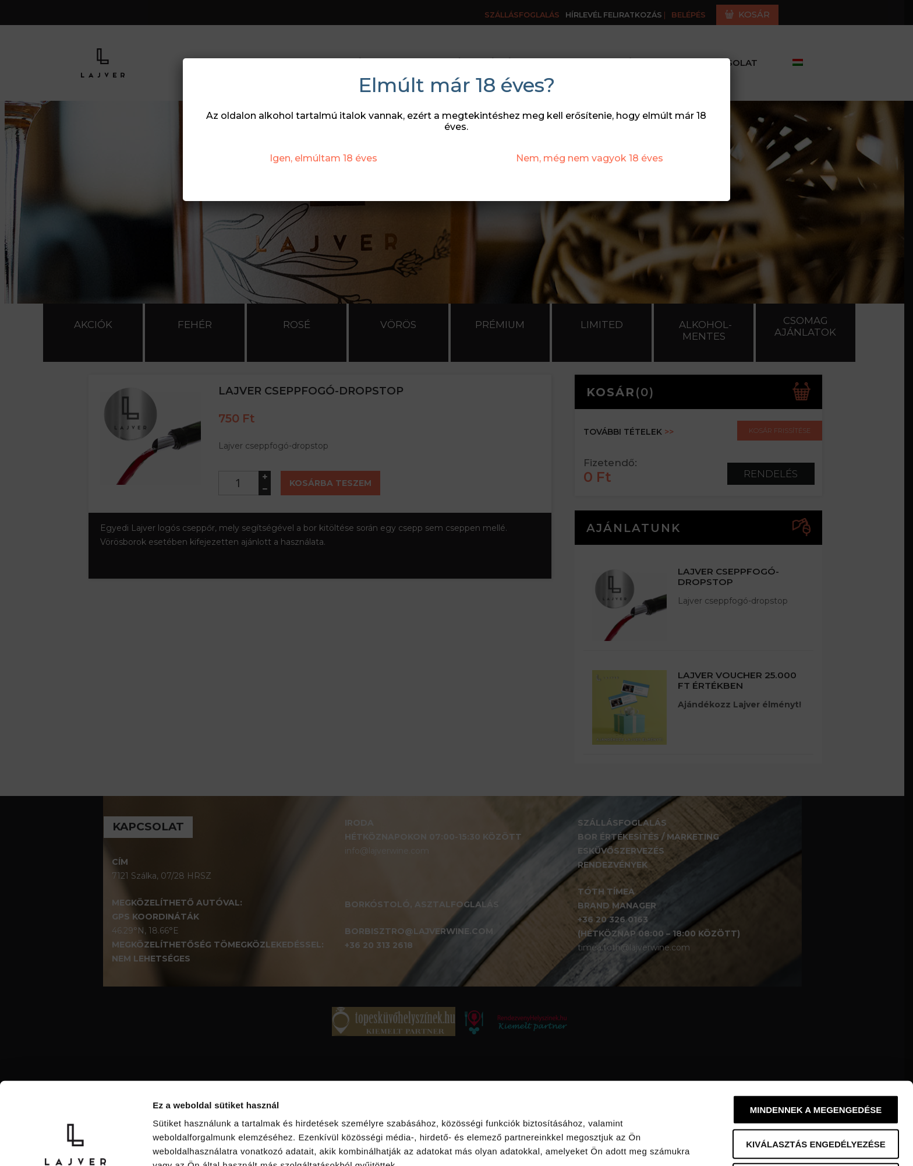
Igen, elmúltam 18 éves (323, 158)
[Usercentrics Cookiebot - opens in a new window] (75, 1143)
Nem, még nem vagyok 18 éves (589, 158)
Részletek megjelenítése (203, 1143)
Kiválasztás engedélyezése (816, 1067)
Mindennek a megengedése (816, 1032)
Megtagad (816, 1100)
